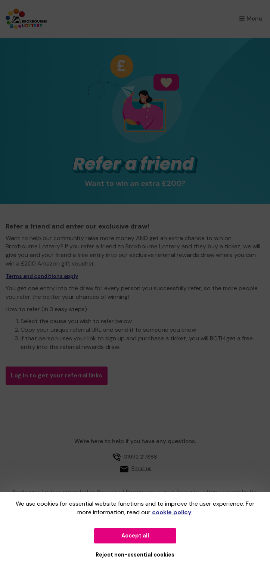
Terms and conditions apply (42, 276)
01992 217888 (140, 456)
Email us (141, 468)
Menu (251, 18)
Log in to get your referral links (56, 375)
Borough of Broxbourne (125, 491)
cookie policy (172, 512)
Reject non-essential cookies (135, 554)
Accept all (135, 535)
